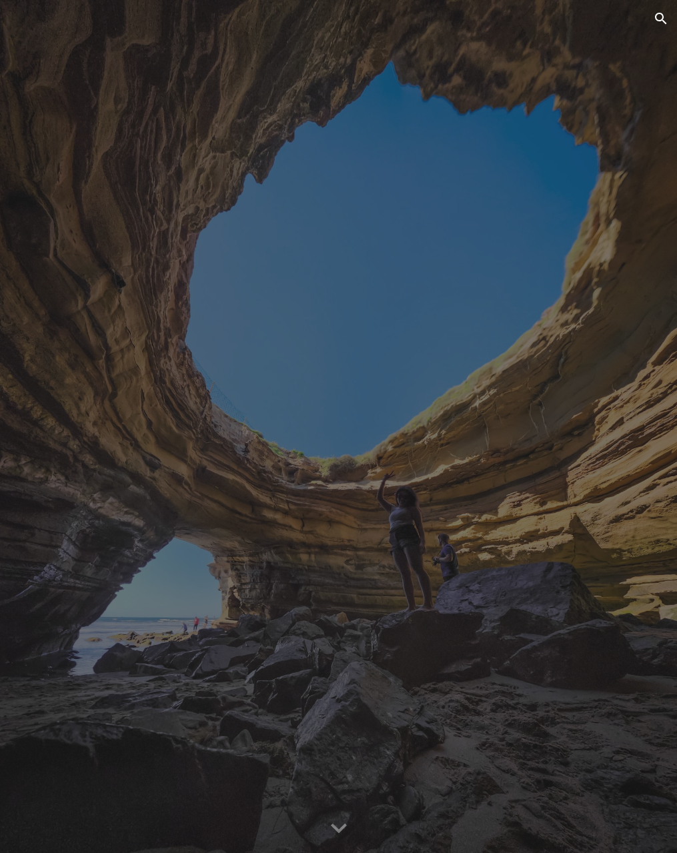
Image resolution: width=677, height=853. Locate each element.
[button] (661, 19)
